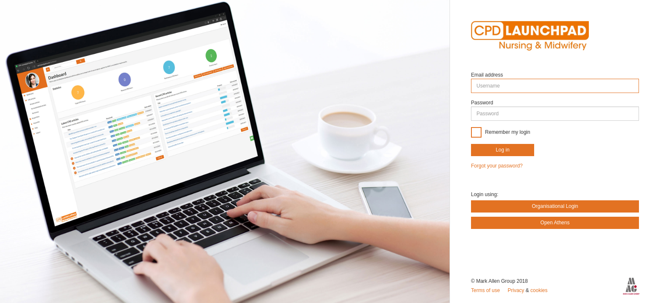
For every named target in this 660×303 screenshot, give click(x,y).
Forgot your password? (497, 166)
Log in (503, 150)
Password (482, 103)
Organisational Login (555, 206)
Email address (487, 75)
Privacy (517, 290)
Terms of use (486, 290)
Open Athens (555, 223)
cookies (539, 290)
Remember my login (507, 132)
